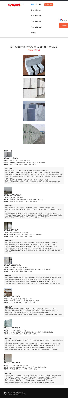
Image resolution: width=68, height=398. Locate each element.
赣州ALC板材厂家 (21, 394)
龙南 (40, 10)
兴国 (36, 21)
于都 (32, 21)
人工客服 (63, 20)
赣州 (32, 4)
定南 (32, 16)
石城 (36, 27)
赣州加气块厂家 (8, 392)
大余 (40, 4)
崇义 (32, 10)
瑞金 (40, 27)
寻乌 (32, 27)
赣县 (19, 392)
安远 (36, 10)
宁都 (40, 16)
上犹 (22, 392)
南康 (14, 392)
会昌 (40, 21)
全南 (36, 16)
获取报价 (48, 4)
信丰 (36, 4)
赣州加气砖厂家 (12, 394)
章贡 (17, 392)
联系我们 (33, 33)
